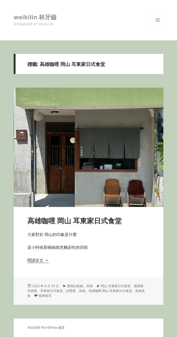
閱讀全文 (38, 260)
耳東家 (32, 290)
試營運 (71, 290)
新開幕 (138, 286)
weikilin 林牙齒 (35, 17)
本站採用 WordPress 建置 (46, 327)
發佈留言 (45, 295)
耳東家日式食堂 (51, 290)
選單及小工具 (158, 25)
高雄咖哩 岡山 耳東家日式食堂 (74, 220)
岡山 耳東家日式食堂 (116, 286)
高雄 (89, 286)
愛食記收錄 (75, 286)
